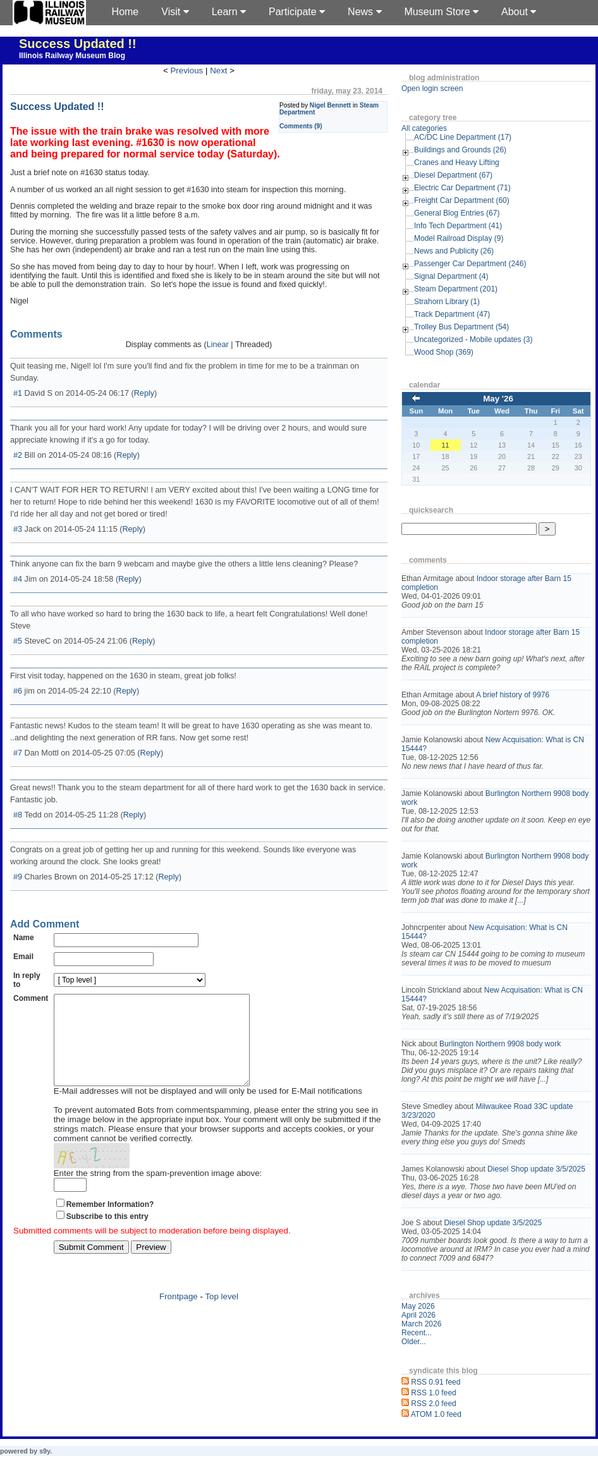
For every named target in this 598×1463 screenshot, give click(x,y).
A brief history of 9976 (512, 694)
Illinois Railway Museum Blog (72, 55)
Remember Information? (110, 1223)
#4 (17, 579)
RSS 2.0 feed (433, 1403)
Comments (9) (300, 126)
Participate (297, 11)
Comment (30, 998)
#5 (17, 641)
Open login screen (432, 88)
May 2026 (418, 1306)
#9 (17, 876)
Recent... (416, 1332)
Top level (221, 1315)
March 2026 (421, 1323)
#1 (17, 393)
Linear (218, 344)
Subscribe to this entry (107, 1235)
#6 (17, 691)
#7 (17, 753)
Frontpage (178, 1315)
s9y (44, 1451)
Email (23, 956)
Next (218, 70)
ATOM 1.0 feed (436, 1414)
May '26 (498, 398)
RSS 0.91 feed (435, 1382)
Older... (413, 1341)
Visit (174, 11)
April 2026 (418, 1315)
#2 (17, 455)
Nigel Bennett (330, 105)
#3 (17, 529)
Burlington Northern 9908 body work (500, 1043)
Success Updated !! (78, 44)
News (364, 11)
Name (23, 937)
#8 (17, 815)
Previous (186, 70)
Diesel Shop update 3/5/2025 (536, 1169)
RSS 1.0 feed (433, 1392)
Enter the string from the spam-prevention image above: (158, 1192)
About (518, 11)
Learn (229, 11)
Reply (144, 393)
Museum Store (442, 11)
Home (125, 11)
